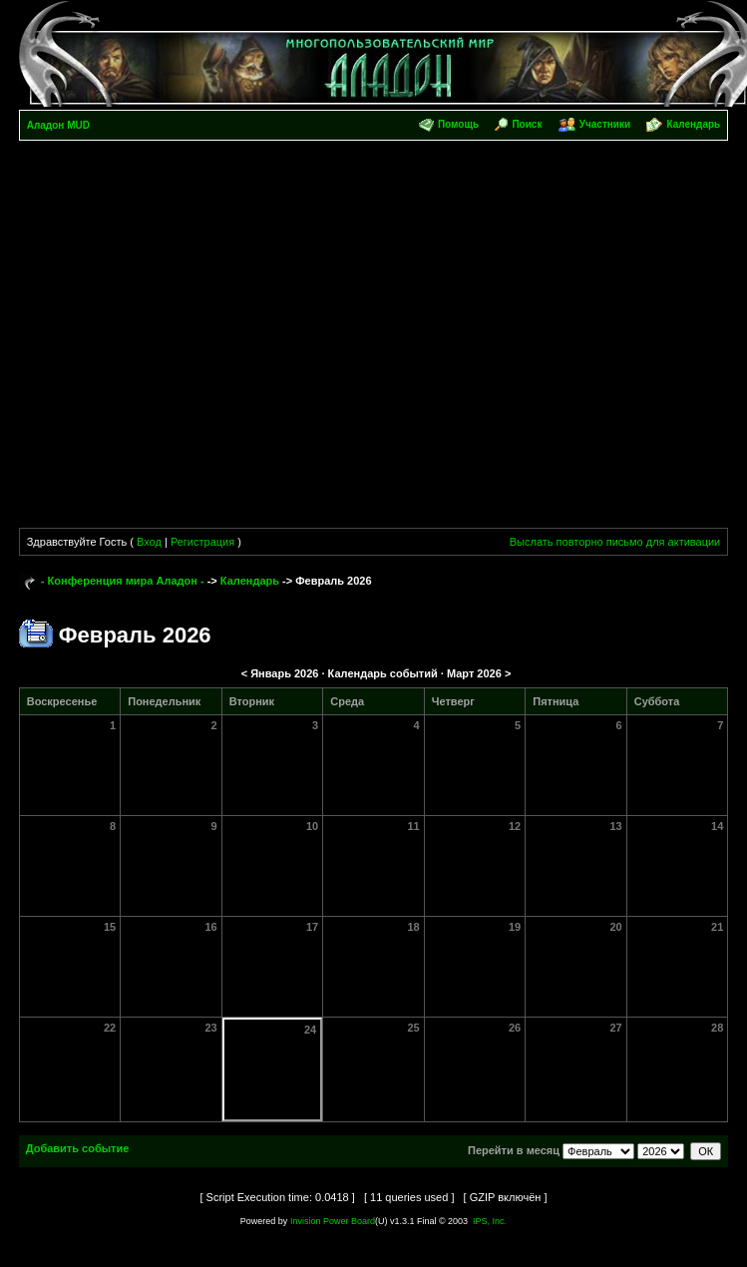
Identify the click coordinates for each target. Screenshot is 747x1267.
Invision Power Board (332, 1221)
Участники (604, 124)
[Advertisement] (187, 338)
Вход (149, 542)
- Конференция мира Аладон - (122, 581)
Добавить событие (78, 1148)
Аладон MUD (58, 125)
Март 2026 (474, 673)
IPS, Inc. (490, 1221)
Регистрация (202, 542)
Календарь (693, 124)
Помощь (458, 124)
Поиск (527, 124)
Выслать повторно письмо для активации (615, 542)
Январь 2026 (284, 673)
